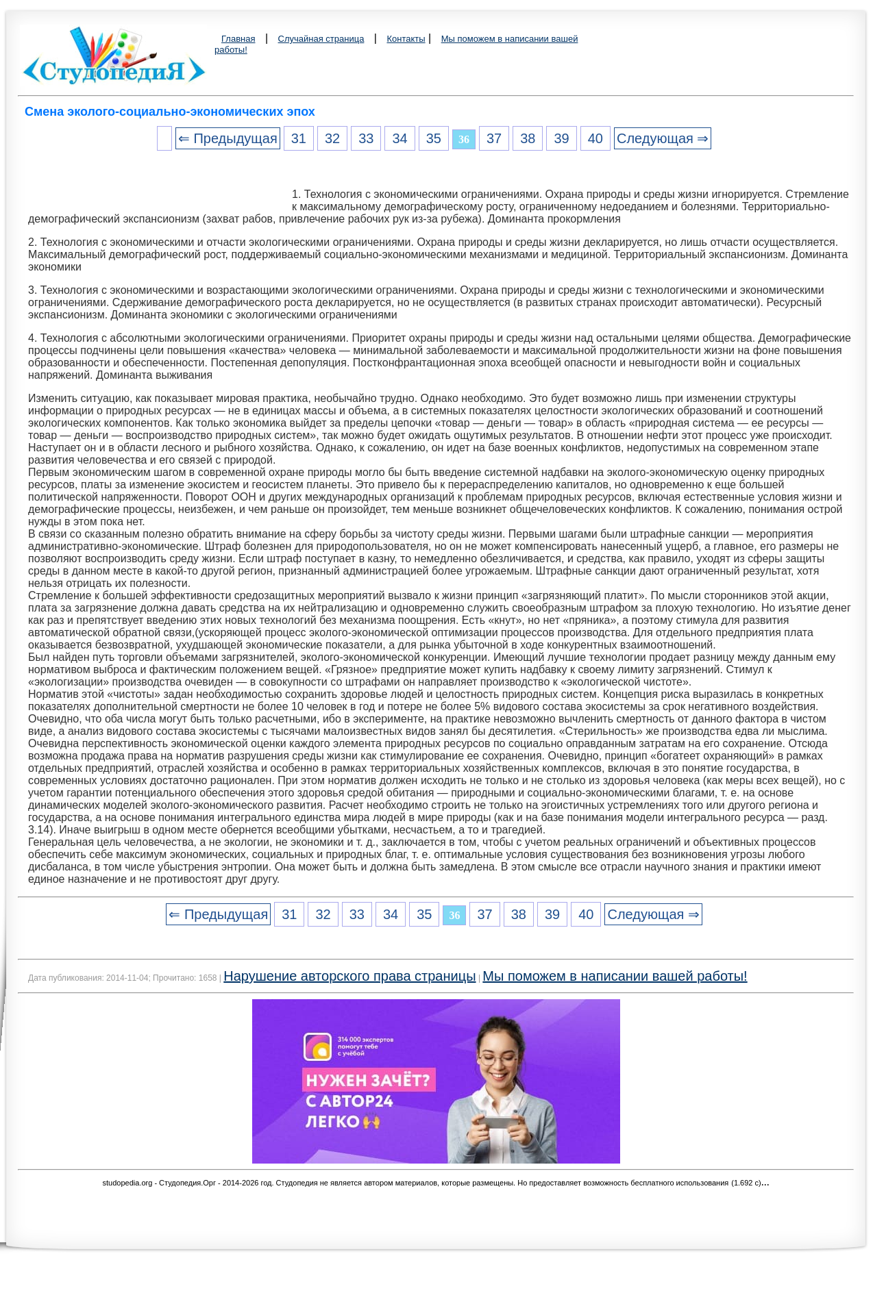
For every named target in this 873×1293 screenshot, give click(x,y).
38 (527, 138)
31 (298, 138)
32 (332, 138)
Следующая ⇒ (663, 138)
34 (399, 138)
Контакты (405, 39)
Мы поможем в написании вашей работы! (614, 975)
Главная (238, 39)
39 (561, 138)
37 (494, 138)
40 (595, 138)
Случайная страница (321, 39)
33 (365, 138)
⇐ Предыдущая (228, 138)
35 (433, 138)
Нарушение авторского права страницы (349, 975)
